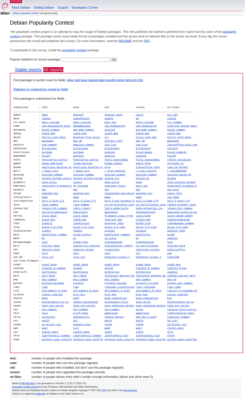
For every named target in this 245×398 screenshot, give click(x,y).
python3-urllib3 (147, 283)
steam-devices (82, 163)
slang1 (46, 118)
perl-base (81, 80)
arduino (110, 152)
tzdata (46, 231)
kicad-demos (144, 152)
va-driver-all (51, 324)
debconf (78, 115)
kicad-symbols (176, 152)
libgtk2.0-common (54, 268)
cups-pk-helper (177, 167)
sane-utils (49, 182)
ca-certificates (147, 245)
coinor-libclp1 (52, 294)
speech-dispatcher (86, 302)
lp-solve (110, 238)
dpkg (70, 80)
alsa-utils (143, 302)
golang (171, 178)
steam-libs (80, 242)
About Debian (21, 7)
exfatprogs (112, 272)
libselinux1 (81, 223)
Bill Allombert (28, 383)
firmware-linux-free (119, 216)
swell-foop (143, 163)
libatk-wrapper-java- (182, 204)
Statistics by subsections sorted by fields (40, 89)
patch (45, 320)
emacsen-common (83, 144)
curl (76, 328)
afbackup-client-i (117, 257)
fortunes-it (175, 163)
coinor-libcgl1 (177, 294)
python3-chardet (116, 283)
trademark (40, 393)
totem (108, 324)
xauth (108, 332)
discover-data (114, 223)
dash (76, 298)
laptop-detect (114, 317)
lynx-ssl (48, 257)
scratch (172, 148)
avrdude (47, 152)
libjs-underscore (116, 208)
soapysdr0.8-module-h (57, 186)
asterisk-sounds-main (182, 126)
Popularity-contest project (25, 387)
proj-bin (79, 294)
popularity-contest (74, 50)
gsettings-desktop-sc (57, 167)
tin (138, 253)
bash (45, 298)
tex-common (49, 309)
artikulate (49, 148)
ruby (45, 287)
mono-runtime (51, 122)
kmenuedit (111, 212)
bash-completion (116, 298)
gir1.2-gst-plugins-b (119, 201)
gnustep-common (52, 174)
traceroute (112, 249)
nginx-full (174, 193)
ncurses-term (176, 245)
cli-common (174, 122)
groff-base (80, 313)
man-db (77, 141)
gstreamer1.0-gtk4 (54, 290)
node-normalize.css (149, 208)
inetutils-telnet (115, 80)
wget (45, 328)
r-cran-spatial (115, 171)
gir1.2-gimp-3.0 (147, 201)
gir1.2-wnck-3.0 (178, 201)
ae (137, 118)
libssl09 (173, 257)
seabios (172, 272)
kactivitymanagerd (54, 212)
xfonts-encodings (179, 159)
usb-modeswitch (115, 126)
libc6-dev (48, 219)
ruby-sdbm (173, 287)
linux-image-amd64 (180, 216)
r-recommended (176, 171)
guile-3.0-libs (52, 227)
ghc (44, 189)
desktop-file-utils (86, 137)
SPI (104, 390)
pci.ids (172, 115)
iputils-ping (51, 249)
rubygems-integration (119, 287)
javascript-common (54, 208)
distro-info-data (54, 137)
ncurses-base (51, 245)
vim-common (49, 144)
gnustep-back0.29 (179, 174)
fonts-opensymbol (116, 159)
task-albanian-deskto (119, 305)
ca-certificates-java (119, 204)
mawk (45, 197)
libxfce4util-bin (116, 335)
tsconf (46, 156)
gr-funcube (80, 186)
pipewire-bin (82, 324)
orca (107, 167)
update (109, 118)
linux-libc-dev (146, 137)
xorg (170, 332)
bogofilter (143, 234)
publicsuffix (176, 249)
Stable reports (28, 69)
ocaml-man (174, 264)
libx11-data (50, 332)
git (75, 320)
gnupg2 (77, 268)
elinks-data (175, 328)
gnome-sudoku (113, 163)
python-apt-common (180, 283)
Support (63, 7)
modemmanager (82, 126)
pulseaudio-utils (116, 302)
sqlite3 (110, 130)
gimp (139, 182)
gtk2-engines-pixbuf (181, 182)
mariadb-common (83, 130)
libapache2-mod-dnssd (119, 193)
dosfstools (49, 272)
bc (43, 238)
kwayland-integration (182, 212)
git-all (172, 320)
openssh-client (83, 249)
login (139, 115)
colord (77, 182)
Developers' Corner (85, 7)
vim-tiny (110, 144)
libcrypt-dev (113, 219)
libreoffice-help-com (182, 144)
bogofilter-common (54, 234)
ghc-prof (173, 189)
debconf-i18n (134, 80)
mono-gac (110, 122)
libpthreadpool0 (178, 219)
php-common (49, 279)
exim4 (171, 234)
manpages (48, 141)
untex (139, 309)
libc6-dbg (48, 133)
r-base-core (50, 171)
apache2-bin (50, 193)
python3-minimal (53, 283)
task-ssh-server (53, 305)
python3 (78, 283)
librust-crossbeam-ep (182, 290)
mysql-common (51, 130)
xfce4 (171, 335)
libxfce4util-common (56, 335)
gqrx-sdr (142, 186)
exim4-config (82, 234)
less (45, 313)
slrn (45, 253)
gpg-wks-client (146, 317)
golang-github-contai (57, 178)
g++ (107, 137)
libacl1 (47, 223)
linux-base (49, 216)
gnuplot (172, 238)
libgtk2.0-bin (177, 268)
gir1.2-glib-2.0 (53, 201)
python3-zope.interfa (57, 339)
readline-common (178, 317)
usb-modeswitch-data (56, 126)
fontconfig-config (54, 159)
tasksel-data (96, 80)
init (45, 242)
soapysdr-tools (115, 186)
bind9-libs (143, 223)
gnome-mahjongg (52, 163)
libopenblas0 (113, 242)
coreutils (48, 317)
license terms (130, 390)
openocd (78, 156)
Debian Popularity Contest (25, 13)
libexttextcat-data (180, 313)
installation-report (119, 245)
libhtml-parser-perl (181, 275)
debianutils (81, 317)
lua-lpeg (173, 197)
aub (169, 253)
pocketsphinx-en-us (55, 302)
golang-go (142, 178)
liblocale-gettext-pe (119, 275)
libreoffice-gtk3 (148, 167)
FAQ (147, 41)
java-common (50, 204)
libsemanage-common (180, 223)
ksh (169, 298)
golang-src (112, 178)
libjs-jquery (82, 208)
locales (110, 231)
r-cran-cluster (146, 171)
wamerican (111, 313)
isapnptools (81, 118)
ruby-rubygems (145, 287)
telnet (109, 268)
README (125, 41)
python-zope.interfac (182, 339)
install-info (113, 141)
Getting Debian (44, 7)
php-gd (171, 279)
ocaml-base (49, 264)
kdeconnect (80, 212)
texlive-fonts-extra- (182, 309)
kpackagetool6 (145, 212)
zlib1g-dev (143, 219)
